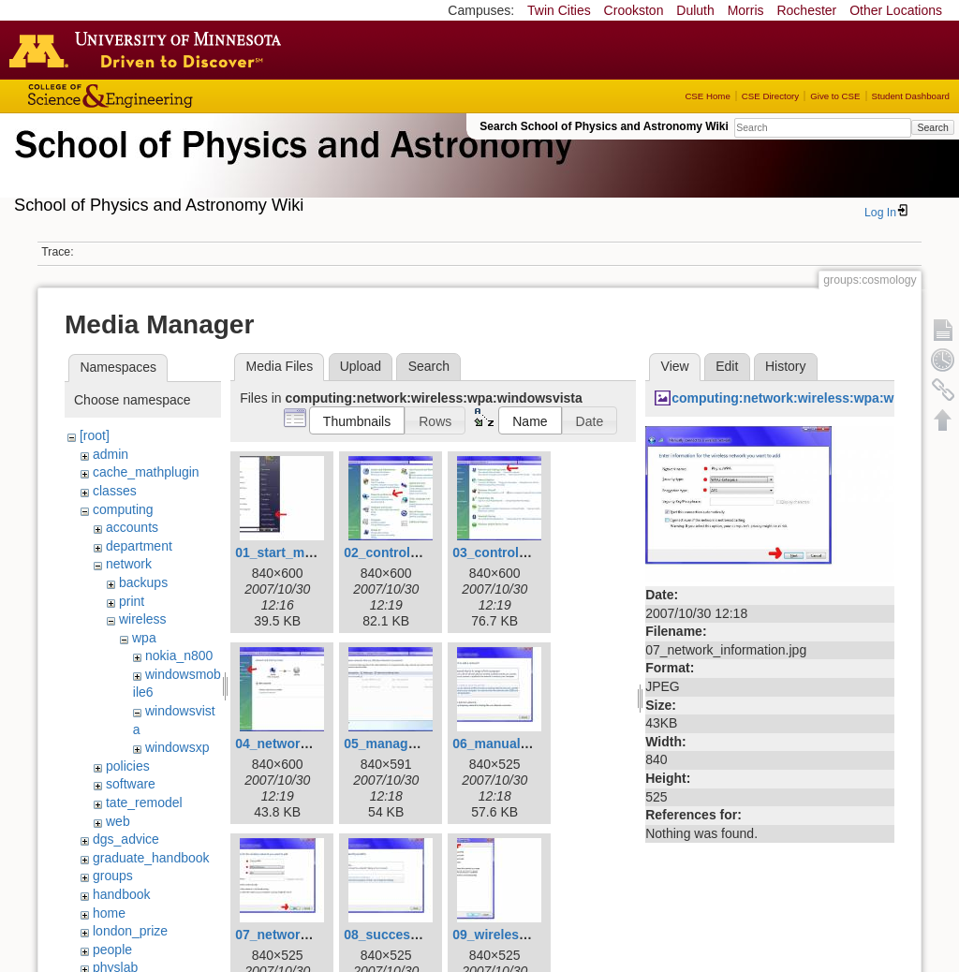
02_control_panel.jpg (409, 552)
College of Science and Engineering (168, 96)
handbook (122, 894)
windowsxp (177, 747)
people (112, 949)
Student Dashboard (911, 96)
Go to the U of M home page (150, 50)
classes (115, 490)
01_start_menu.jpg (293, 552)
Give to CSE (835, 96)
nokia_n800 (179, 655)
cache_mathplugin (146, 471)
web (118, 821)
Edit (727, 366)
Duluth (695, 10)
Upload (360, 366)
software (130, 783)
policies (128, 765)
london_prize (130, 930)
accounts (132, 527)
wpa (144, 637)
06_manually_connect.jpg (532, 743)
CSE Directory (770, 96)
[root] (95, 435)
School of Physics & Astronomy (290, 167)
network (129, 563)
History (785, 366)
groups (113, 875)
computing (123, 509)
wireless (143, 618)
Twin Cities (559, 10)
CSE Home (707, 96)
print (131, 601)
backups (143, 582)
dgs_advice (126, 839)
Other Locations (895, 10)
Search (932, 127)
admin (110, 454)
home (109, 913)
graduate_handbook (151, 857)
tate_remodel (144, 802)
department (139, 545)
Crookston (634, 10)
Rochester (806, 10)
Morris (746, 10)
